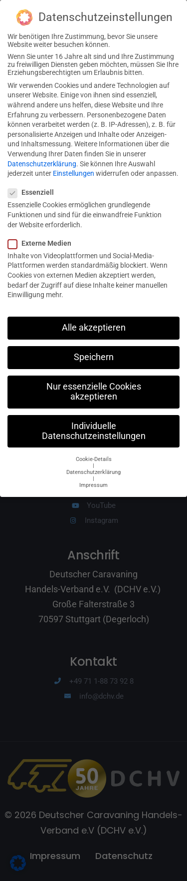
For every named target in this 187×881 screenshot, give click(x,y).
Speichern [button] (94, 349)
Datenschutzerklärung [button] (93, 463)
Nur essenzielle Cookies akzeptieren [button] (93, 384)
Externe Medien (42, 235)
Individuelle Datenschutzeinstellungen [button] (94, 423)
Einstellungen (73, 165)
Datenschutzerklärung (41, 155)
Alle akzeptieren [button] (94, 319)
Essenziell (33, 184)
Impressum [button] (93, 476)
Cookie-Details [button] (94, 450)
